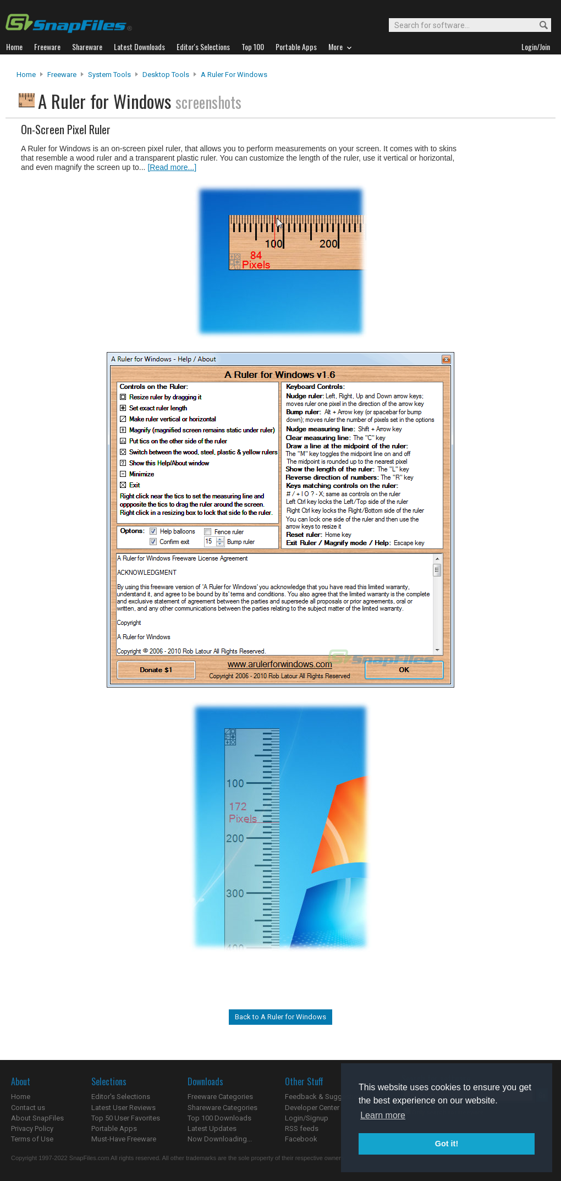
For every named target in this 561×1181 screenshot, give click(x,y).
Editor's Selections (120, 1096)
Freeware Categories (220, 1096)
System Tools (109, 74)
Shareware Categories (222, 1107)
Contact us (28, 1107)
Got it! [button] (446, 1143)
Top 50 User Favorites (125, 1118)
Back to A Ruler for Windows (280, 1017)
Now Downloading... (220, 1139)
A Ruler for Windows (234, 74)
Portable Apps (114, 1128)
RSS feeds (301, 1128)
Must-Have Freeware (123, 1139)
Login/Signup (306, 1118)
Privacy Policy (32, 1128)
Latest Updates (212, 1128)
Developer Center (312, 1107)
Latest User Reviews (123, 1107)
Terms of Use (32, 1139)
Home (26, 74)
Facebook (301, 1139)
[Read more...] (171, 167)
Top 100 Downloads (219, 1118)
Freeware (61, 74)
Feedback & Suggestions (325, 1096)
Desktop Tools (165, 74)
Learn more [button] (382, 1115)
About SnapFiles (37, 1118)
